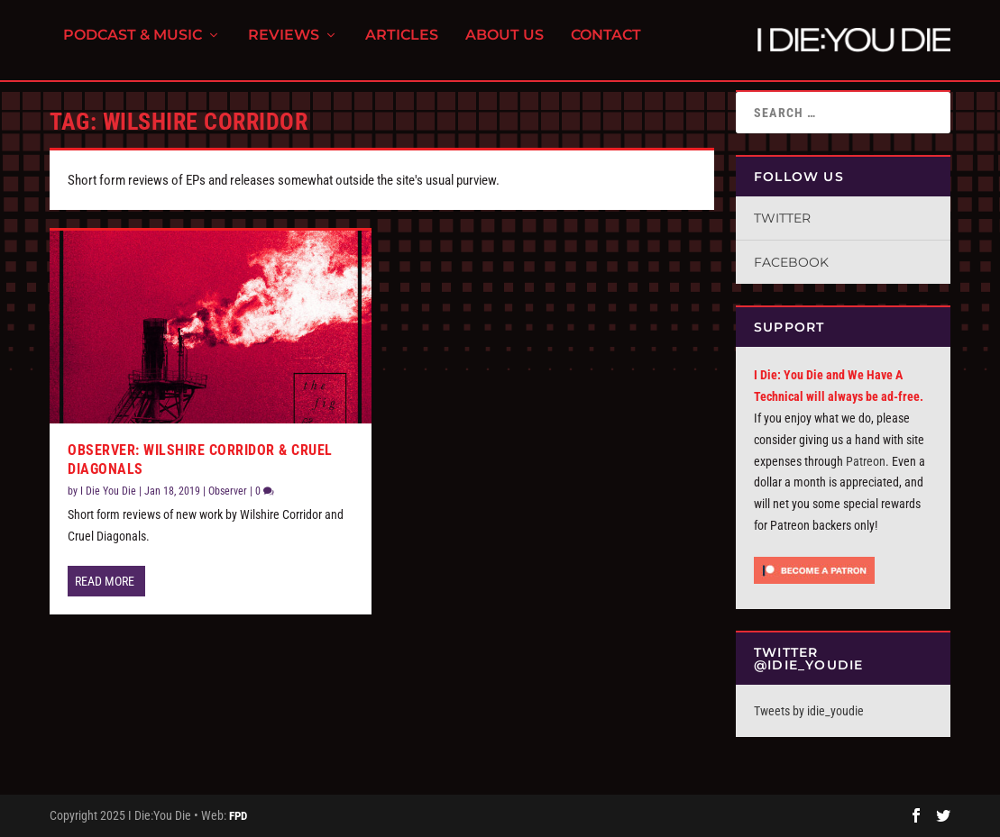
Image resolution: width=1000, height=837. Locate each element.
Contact (606, 45)
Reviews (283, 45)
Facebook (791, 262)
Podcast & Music (132, 45)
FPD (238, 816)
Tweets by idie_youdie (809, 711)
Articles (401, 45)
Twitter (782, 218)
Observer (227, 491)
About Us (504, 45)
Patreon (865, 461)
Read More (104, 581)
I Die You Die (108, 491)
